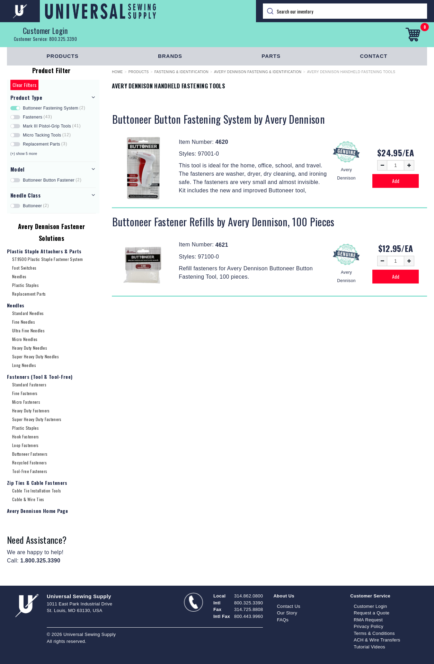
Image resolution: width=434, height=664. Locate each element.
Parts (271, 56)
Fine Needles (23, 322)
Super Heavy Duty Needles (35, 356)
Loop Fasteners (25, 445)
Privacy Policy (368, 626)
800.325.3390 (63, 38)
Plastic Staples (25, 285)
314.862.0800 (248, 596)
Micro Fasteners (26, 402)
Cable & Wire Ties (28, 499)
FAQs (283, 619)
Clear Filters (24, 84)
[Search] (345, 11)
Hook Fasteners (25, 436)
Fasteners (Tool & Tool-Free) (39, 376)
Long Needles (24, 365)
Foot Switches (24, 268)
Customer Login (45, 30)
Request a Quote (371, 612)
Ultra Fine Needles (28, 330)
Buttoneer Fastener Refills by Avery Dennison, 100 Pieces (223, 221)
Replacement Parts (29, 294)
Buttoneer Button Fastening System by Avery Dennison (218, 119)
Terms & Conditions (374, 633)
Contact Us (288, 606)
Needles (19, 276)
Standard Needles (28, 313)
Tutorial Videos (369, 646)
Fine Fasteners (25, 393)
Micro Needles (24, 339)
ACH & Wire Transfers (377, 640)
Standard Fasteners (29, 384)
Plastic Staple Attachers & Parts (44, 251)
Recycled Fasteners (29, 462)
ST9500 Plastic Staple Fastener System (47, 259)
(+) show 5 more (23, 154)
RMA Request (368, 619)
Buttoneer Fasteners (29, 454)
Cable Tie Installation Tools (36, 490)
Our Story (287, 612)
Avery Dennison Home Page (37, 510)
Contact (373, 56)
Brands (170, 56)
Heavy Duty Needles (29, 348)
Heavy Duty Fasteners (31, 410)
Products (63, 56)
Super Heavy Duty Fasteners (37, 419)
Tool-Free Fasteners (29, 471)
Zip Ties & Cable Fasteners (37, 482)
